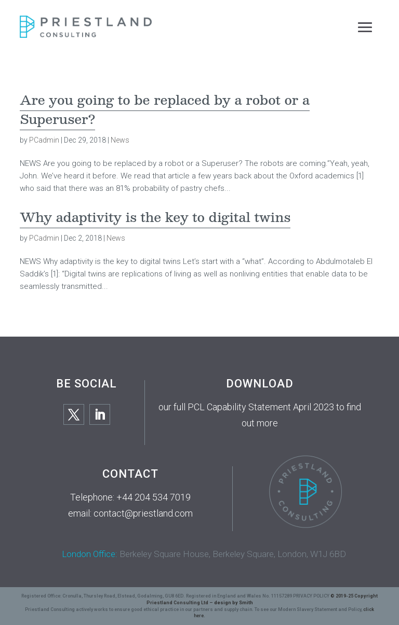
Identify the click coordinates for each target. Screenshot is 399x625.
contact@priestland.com (143, 513)
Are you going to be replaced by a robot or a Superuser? (165, 109)
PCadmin (44, 140)
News (120, 140)
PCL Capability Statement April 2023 (261, 406)
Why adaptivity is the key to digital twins (155, 217)
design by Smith (233, 602)
